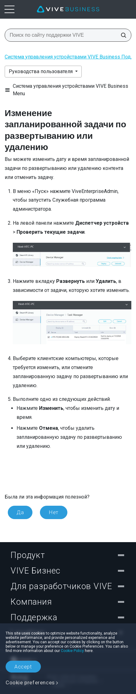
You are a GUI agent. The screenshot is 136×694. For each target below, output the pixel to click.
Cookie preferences (30, 682)
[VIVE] (68, 9)
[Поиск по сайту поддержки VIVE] (121, 35)
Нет (54, 512)
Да (20, 512)
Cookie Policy (72, 651)
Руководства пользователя (41, 71)
